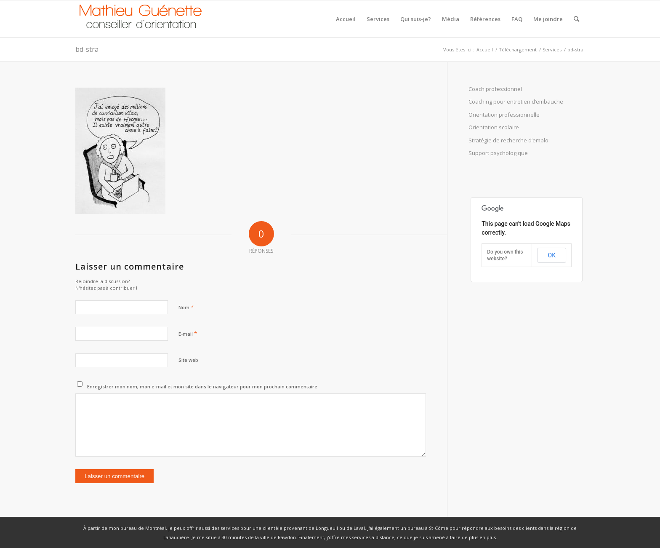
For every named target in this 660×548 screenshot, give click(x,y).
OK (552, 255)
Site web (188, 360)
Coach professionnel (495, 89)
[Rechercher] (576, 18)
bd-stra (86, 49)
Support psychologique (498, 153)
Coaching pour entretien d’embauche (515, 101)
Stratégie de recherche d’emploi (509, 140)
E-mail (187, 333)
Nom (186, 307)
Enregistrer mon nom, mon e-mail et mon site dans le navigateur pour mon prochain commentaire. (203, 386)
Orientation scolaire (493, 127)
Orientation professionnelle (504, 114)
